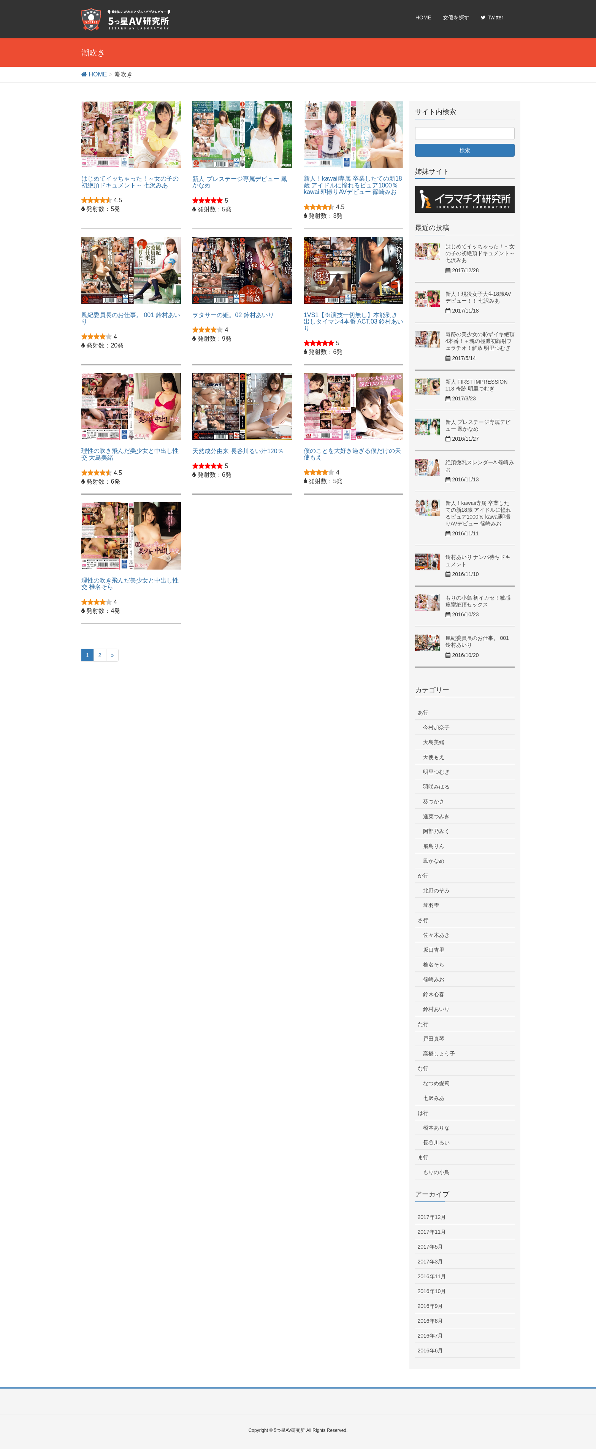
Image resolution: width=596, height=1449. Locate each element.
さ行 (423, 920)
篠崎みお (433, 979)
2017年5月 (430, 1247)
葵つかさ (433, 801)
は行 (423, 1113)
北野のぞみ (436, 890)
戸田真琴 (433, 1039)
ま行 (423, 1157)
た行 (423, 1024)
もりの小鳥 (436, 1172)
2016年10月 (432, 1291)
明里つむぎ (436, 772)
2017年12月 (432, 1217)
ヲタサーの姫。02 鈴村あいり (233, 315)
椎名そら (433, 965)
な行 (423, 1068)
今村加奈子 (436, 727)
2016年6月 (430, 1350)
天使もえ (433, 757)
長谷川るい (436, 1143)
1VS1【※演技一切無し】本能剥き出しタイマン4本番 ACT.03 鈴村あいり (353, 322)
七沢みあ (433, 1098)
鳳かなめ (433, 861)
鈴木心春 (433, 994)
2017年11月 (432, 1232)
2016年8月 (430, 1321)
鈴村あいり (436, 1009)
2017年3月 (430, 1262)
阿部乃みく (436, 831)
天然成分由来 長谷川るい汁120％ (237, 451)
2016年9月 (430, 1306)
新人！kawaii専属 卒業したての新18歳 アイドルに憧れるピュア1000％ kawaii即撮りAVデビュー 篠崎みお (353, 185)
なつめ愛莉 (436, 1083)
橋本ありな (436, 1128)
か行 (423, 876)
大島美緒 (433, 742)
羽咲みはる (436, 787)
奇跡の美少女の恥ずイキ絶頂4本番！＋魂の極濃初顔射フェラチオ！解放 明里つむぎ (480, 341)
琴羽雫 (431, 905)
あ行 (423, 712)
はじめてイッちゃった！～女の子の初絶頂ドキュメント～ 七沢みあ (130, 182)
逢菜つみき (436, 816)
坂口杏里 (433, 950)
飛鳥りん (433, 846)
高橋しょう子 (439, 1054)
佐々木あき (436, 935)
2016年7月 (430, 1336)
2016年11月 (432, 1276)
